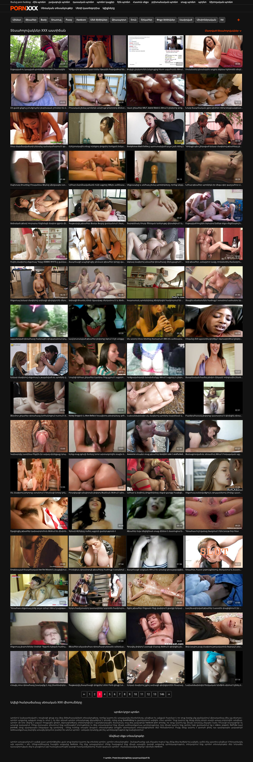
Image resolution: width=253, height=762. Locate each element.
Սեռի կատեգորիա (88, 8)
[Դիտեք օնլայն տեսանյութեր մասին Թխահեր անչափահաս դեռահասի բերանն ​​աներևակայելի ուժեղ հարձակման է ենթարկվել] (97, 629)
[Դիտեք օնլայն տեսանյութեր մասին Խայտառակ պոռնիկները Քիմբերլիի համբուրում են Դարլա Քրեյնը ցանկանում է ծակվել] (155, 282)
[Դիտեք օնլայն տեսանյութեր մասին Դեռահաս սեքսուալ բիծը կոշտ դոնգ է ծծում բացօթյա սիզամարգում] (39, 590)
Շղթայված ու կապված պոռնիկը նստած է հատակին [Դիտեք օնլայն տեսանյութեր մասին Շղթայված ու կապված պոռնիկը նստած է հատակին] (37, 69)
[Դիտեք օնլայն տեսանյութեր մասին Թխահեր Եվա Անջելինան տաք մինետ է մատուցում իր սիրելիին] (155, 513)
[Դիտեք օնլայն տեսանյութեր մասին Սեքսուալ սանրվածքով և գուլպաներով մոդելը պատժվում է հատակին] (214, 475)
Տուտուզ (56, 20)
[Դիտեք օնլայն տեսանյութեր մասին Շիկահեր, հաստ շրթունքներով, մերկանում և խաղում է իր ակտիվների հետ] (214, 552)
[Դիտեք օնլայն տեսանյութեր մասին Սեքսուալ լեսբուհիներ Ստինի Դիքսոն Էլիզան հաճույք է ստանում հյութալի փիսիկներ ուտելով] (39, 629)
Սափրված (185, 20)
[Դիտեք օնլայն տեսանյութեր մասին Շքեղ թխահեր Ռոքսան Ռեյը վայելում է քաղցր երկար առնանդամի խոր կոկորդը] (155, 590)
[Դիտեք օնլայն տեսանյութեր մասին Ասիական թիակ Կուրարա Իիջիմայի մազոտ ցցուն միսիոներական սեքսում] (39, 205)
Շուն (133, 20)
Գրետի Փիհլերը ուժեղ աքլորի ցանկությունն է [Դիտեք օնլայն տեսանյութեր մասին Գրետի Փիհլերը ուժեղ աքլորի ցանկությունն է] (92, 531)
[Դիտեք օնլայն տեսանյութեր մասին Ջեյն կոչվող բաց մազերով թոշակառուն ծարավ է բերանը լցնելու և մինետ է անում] (214, 629)
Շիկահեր (146, 20)
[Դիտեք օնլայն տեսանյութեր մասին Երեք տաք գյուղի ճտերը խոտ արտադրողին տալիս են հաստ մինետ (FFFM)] (97, 436)
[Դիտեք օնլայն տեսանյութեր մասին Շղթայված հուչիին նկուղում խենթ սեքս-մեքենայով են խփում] (214, 205)
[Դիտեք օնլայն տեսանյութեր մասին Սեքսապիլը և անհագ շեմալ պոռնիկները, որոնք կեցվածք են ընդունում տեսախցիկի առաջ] (155, 167)
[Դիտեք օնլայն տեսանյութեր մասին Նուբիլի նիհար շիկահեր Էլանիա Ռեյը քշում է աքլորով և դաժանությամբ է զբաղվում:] (97, 359)
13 (154, 694)
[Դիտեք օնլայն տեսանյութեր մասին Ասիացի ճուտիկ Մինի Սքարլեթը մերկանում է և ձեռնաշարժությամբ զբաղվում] (97, 282)
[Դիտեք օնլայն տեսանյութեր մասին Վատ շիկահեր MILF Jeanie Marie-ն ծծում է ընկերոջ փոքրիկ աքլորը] (155, 90)
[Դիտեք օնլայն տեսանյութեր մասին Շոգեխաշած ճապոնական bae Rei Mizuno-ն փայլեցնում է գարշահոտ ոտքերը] (39, 552)
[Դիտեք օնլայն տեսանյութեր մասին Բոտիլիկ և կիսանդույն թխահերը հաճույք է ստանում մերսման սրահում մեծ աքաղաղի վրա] (97, 552)
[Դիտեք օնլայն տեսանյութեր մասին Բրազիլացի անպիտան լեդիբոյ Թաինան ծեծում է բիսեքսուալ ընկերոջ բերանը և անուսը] (97, 475)
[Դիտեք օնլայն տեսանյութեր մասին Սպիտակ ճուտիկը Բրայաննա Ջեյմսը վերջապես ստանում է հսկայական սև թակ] (39, 167)
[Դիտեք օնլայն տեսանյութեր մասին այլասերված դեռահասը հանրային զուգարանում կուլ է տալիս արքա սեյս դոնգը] (39, 321)
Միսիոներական (206, 20)
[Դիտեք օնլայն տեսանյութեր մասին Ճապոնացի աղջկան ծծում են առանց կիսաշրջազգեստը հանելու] (155, 552)
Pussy (69, 20)
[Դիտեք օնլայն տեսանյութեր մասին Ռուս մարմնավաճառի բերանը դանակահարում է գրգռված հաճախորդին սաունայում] (39, 128)
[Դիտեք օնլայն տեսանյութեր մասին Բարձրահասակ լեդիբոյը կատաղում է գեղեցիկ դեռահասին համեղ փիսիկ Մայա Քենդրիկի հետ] (214, 398)
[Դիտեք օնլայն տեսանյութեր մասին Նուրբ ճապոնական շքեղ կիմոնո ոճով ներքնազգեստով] (214, 90)
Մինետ (17, 20)
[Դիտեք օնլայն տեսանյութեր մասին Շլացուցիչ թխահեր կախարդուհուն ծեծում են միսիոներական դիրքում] (39, 513)
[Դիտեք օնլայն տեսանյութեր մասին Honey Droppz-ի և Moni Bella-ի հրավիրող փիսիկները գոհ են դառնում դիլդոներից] (97, 398)
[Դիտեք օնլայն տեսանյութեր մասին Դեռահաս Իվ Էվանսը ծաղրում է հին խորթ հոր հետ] (214, 513)
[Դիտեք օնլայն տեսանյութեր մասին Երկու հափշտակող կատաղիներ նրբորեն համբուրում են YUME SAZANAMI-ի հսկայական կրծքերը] (97, 590)
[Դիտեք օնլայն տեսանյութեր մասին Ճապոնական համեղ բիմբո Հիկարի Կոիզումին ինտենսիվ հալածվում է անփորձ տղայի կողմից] (214, 359)
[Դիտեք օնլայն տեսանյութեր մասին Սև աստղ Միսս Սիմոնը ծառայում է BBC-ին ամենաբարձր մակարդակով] (155, 321)
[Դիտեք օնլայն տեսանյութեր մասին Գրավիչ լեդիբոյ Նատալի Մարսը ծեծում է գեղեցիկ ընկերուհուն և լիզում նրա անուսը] (155, 629)
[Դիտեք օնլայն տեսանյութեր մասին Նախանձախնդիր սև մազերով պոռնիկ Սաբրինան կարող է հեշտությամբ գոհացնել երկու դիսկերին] (155, 398)
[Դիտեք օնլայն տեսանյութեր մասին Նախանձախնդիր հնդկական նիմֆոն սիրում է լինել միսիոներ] (214, 667)
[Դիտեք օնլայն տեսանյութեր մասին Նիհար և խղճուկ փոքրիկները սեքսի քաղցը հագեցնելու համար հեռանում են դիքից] (155, 475)
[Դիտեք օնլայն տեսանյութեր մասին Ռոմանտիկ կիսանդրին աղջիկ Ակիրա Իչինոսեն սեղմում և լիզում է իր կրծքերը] (214, 51)
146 (162, 694)
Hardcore (81, 20)
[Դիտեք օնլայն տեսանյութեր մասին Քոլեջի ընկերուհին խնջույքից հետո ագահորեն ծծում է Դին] (155, 51)
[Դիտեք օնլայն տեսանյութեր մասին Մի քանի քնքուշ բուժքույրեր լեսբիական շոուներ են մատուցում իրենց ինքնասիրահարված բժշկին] (39, 90)
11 (141, 694)
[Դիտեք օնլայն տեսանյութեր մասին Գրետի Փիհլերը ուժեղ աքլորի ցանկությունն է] (97, 513)
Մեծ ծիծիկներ (98, 20)
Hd (222, 20)
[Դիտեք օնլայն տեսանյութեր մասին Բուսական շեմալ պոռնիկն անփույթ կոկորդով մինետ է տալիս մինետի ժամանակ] (97, 90)
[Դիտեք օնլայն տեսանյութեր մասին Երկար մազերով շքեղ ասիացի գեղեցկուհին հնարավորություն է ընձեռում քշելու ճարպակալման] (155, 667)
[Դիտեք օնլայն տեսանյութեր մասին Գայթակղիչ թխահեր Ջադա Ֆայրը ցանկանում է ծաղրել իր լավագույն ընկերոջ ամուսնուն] (97, 205)
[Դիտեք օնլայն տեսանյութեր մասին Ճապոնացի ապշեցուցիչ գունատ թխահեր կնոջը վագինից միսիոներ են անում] (97, 244)
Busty (44, 20)
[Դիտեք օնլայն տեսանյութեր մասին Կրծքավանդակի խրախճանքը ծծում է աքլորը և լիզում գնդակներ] (155, 359)
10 (135, 694)
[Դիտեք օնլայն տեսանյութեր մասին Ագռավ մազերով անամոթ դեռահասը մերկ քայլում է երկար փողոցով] (155, 244)
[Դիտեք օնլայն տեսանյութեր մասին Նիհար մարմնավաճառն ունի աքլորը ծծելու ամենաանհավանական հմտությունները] (97, 167)
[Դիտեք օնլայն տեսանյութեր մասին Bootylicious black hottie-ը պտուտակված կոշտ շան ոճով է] (155, 128)
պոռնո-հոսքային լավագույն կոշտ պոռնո (24, 8)
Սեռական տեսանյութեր (57, 8)
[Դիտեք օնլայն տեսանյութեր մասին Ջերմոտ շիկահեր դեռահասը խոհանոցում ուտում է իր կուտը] (39, 398)
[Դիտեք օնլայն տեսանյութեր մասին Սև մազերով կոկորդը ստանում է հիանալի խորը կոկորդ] (39, 475)
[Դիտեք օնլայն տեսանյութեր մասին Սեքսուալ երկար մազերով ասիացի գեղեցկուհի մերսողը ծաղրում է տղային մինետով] (39, 282)
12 (148, 694)
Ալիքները (109, 8)
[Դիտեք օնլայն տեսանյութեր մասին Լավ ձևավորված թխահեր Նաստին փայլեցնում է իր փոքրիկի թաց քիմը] (214, 590)
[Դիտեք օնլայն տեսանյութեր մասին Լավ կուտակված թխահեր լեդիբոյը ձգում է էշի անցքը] (97, 321)
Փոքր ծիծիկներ (166, 20)
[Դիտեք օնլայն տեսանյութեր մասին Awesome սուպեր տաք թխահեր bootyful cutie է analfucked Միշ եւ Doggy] (155, 436)
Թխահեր (30, 20)
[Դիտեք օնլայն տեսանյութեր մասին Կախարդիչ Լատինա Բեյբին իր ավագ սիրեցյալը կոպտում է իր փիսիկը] (39, 436)
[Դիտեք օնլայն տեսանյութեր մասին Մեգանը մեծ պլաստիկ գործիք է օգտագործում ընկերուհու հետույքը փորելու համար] (214, 321)
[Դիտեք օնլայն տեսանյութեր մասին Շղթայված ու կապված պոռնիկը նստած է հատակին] (39, 51)
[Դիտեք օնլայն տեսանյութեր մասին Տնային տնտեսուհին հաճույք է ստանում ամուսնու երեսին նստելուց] (214, 282)
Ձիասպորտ (119, 20)
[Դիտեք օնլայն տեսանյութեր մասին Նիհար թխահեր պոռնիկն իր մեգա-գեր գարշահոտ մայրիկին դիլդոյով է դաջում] (214, 167)
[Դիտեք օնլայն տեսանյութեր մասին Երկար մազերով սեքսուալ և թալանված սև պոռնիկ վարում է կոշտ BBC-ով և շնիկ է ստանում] (39, 359)
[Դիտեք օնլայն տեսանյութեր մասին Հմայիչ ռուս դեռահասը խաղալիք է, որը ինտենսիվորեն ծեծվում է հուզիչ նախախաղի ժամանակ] (39, 667)
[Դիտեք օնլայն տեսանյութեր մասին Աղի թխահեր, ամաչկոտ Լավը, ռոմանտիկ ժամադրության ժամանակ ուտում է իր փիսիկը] (214, 244)
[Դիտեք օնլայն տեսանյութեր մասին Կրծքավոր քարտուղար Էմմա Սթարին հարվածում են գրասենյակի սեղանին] (97, 51)
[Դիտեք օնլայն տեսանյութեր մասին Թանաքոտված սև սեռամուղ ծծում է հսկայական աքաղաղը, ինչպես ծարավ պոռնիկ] (214, 436)
